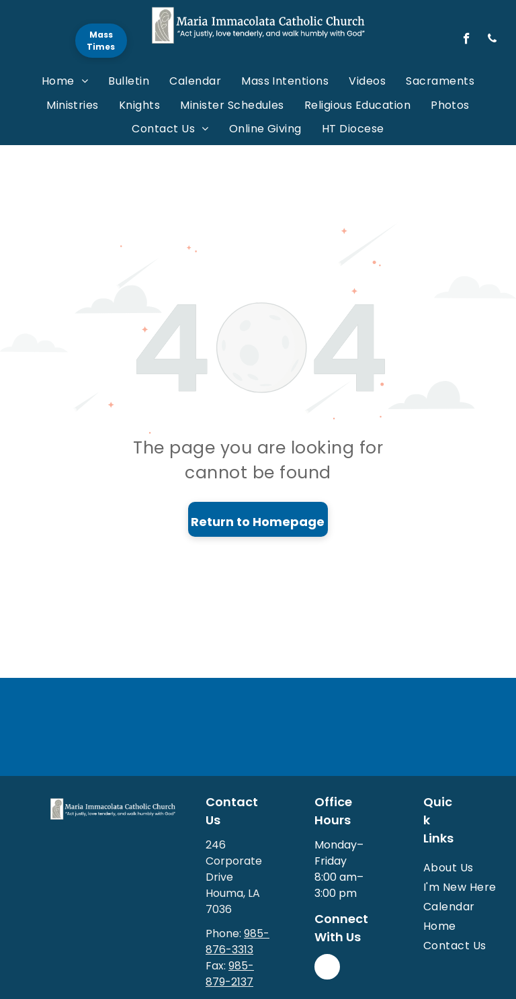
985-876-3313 (237, 941)
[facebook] (466, 40)
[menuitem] (65, 81)
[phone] (492, 40)
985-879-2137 (230, 974)
